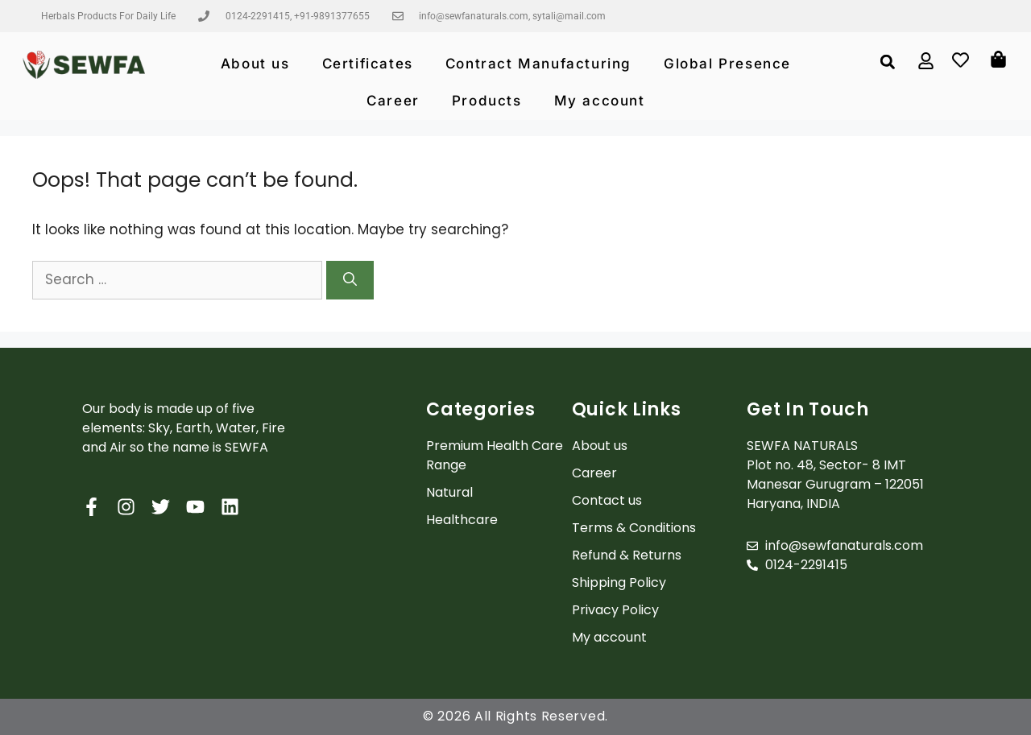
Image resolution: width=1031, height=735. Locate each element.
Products (487, 101)
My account (599, 101)
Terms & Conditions (634, 527)
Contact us (607, 500)
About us (255, 64)
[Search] (350, 280)
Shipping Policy (619, 582)
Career (393, 101)
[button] (887, 61)
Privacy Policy (615, 610)
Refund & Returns (626, 555)
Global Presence (727, 64)
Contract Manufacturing (538, 64)
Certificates (367, 64)
